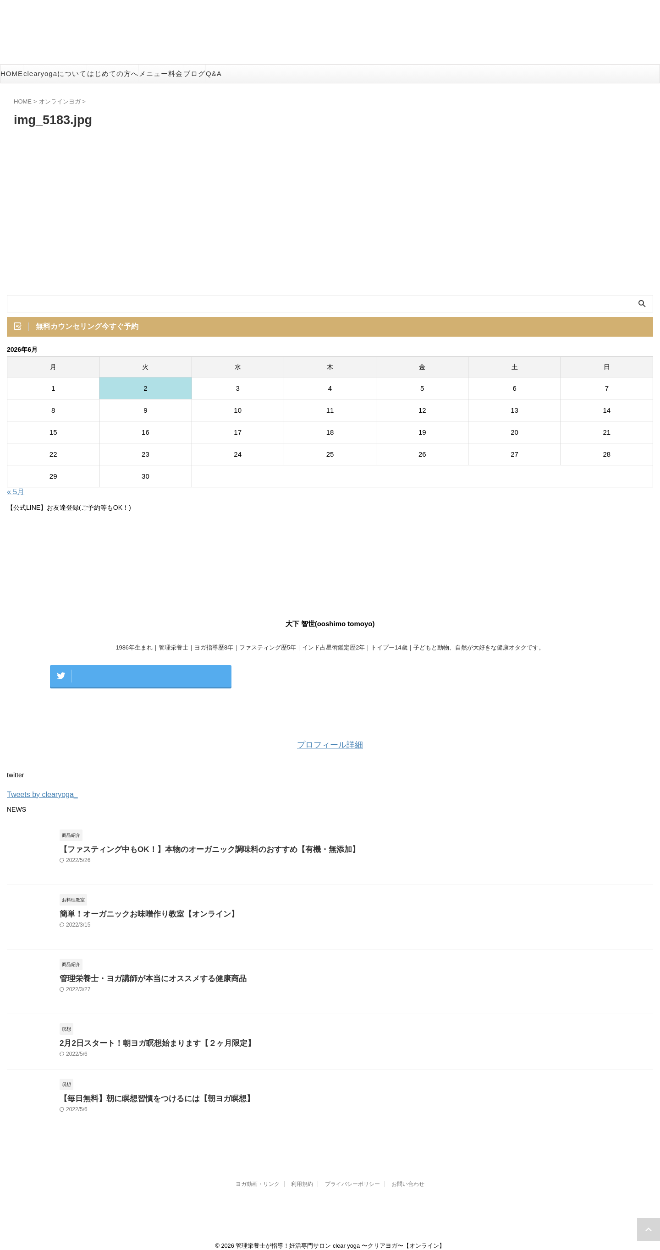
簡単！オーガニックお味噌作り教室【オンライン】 (139, 905)
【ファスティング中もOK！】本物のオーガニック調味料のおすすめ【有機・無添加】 (192, 841)
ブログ (194, 73)
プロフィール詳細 (330, 737)
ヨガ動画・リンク (258, 1175)
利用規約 (302, 1175)
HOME (11, 73)
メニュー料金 (161, 73)
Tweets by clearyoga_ (42, 786)
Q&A (214, 73)
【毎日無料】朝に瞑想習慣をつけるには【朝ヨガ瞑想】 (145, 1090)
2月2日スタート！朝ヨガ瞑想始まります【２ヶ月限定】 (146, 1034)
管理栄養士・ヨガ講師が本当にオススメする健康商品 (142, 970)
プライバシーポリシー (352, 1175)
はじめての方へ (112, 73)
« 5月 (15, 493)
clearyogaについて (55, 73)
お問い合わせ (407, 1175)
